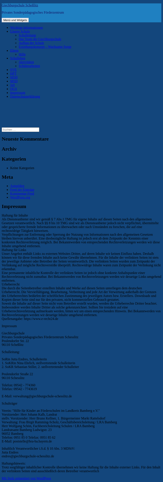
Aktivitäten (26, 62)
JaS (12, 85)
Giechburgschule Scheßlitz (20, 5)
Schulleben (17, 58)
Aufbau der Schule (31, 43)
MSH (14, 77)
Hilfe (22, 54)
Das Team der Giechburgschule (40, 39)
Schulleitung (27, 35)
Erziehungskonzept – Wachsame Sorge (45, 46)
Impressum (17, 92)
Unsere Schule (20, 31)
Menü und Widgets (15, 20)
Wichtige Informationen (26, 27)
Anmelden (17, 186)
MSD (14, 81)
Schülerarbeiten (29, 66)
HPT (13, 73)
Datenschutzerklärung (25, 96)
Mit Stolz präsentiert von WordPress (26, 478)
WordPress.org (20, 197)
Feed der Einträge (22, 189)
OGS (13, 89)
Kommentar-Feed (22, 193)
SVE (13, 69)
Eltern (14, 50)
